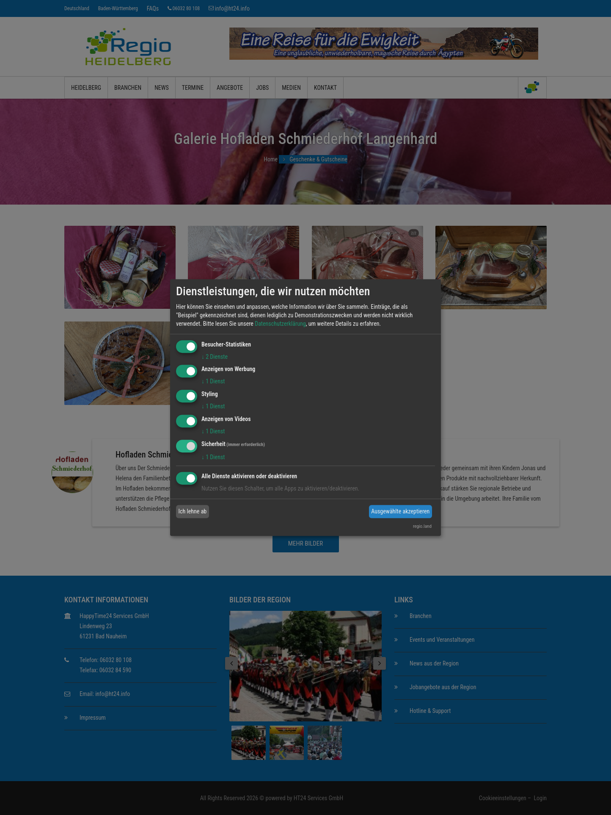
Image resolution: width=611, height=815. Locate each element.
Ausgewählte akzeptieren (400, 511)
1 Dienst (213, 381)
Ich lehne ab (193, 511)
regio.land (422, 526)
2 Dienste (214, 356)
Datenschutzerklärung (280, 323)
